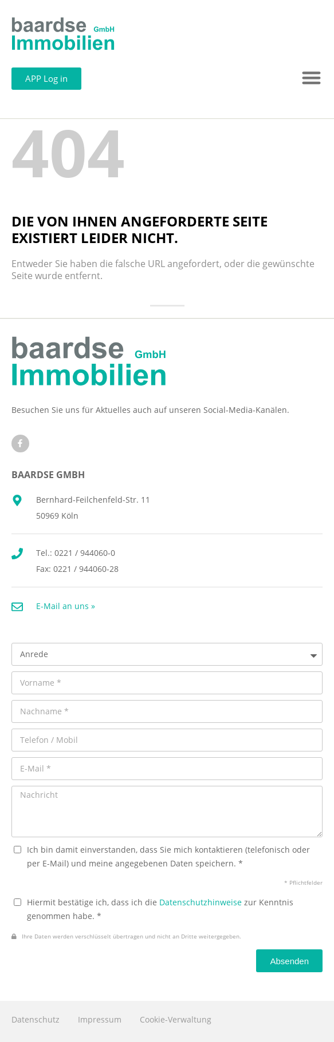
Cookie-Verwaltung (175, 1019)
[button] (312, 78)
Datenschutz (35, 1019)
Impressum (99, 1019)
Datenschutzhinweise (200, 902)
